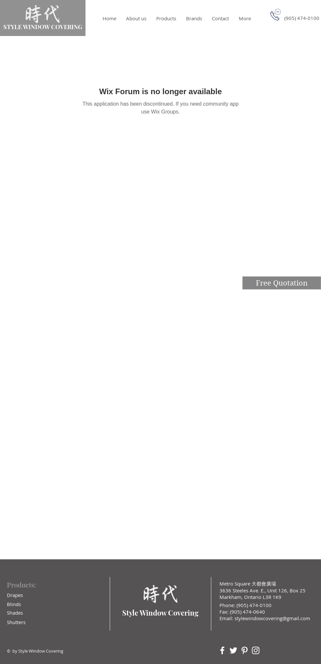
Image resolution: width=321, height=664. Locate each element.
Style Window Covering (160, 613)
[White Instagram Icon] (256, 650)
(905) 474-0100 (253, 605)
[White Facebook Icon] (222, 650)
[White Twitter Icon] (233, 650)
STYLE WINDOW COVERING (42, 27)
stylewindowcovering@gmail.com (272, 618)
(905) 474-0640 (247, 611)
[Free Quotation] (281, 282)
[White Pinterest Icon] (244, 650)
